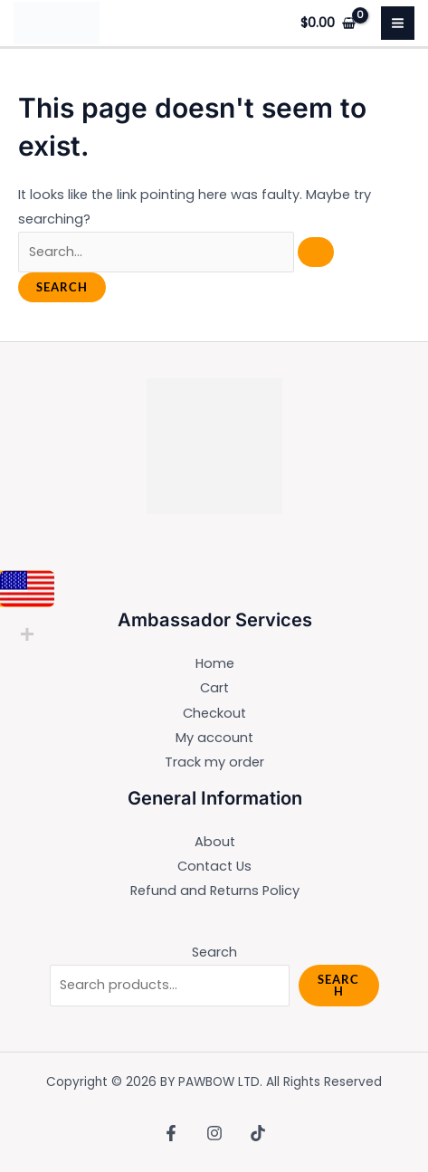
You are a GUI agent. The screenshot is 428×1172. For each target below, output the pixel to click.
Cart (214, 688)
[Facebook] (171, 1133)
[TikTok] (258, 1133)
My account (214, 738)
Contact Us (214, 866)
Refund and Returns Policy (215, 890)
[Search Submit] (316, 252)
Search (214, 952)
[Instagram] (214, 1133)
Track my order (214, 762)
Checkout (214, 713)
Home (214, 663)
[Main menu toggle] (397, 23)
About (215, 842)
